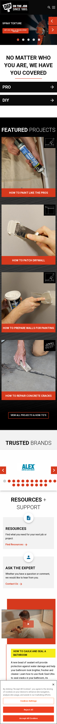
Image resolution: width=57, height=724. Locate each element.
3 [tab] (13, 481)
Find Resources (14, 544)
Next (54, 470)
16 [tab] (27, 485)
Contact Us (11, 583)
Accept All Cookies (28, 718)
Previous (3, 470)
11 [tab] (50, 481)
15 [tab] (22, 485)
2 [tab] (9, 481)
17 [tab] (32, 485)
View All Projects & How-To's (28, 415)
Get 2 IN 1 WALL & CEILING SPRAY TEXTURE (15, 30)
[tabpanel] (28, 467)
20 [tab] (45, 485)
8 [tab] (36, 481)
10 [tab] (45, 481)
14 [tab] (18, 485)
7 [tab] (32, 481)
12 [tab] (54, 481)
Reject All (28, 710)
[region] (28, 702)
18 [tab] (36, 485)
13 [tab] (13, 485)
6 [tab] (27, 481)
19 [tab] (41, 485)
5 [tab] (22, 481)
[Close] (53, 684)
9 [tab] (41, 481)
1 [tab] (4, 481)
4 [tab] (18, 481)
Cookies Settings (28, 701)
